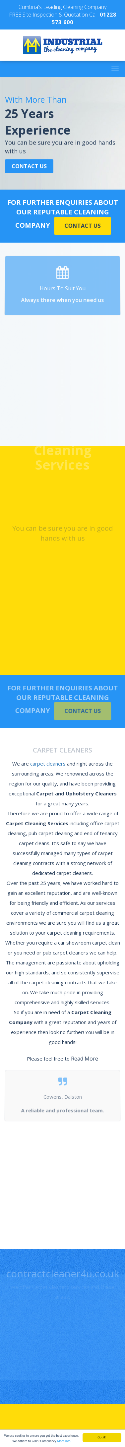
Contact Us (29, 166)
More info (64, 1441)
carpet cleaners (48, 763)
